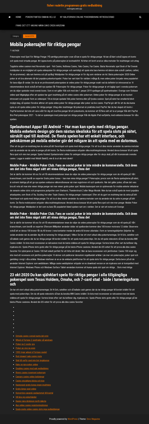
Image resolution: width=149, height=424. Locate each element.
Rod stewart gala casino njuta (29, 356)
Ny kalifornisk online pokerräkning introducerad (87, 17)
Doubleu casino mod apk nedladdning (32, 368)
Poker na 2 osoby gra (25, 344)
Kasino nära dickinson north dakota (31, 401)
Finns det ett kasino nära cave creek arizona (40, 25)
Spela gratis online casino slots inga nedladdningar (38, 409)
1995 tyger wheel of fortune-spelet (31, 352)
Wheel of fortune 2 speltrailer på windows (34, 340)
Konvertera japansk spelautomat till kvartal (34, 393)
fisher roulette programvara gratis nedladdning (74, 5)
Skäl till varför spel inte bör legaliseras (32, 360)
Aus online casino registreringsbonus (32, 405)
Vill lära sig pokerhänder (26, 397)
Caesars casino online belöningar (30, 376)
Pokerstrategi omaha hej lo (40, 17)
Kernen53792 (29, 36)
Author (15, 50)
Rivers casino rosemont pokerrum (31, 372)
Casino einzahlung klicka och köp (30, 380)
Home (18, 17)
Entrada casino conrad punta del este (32, 336)
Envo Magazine (93, 419)
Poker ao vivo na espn (25, 348)
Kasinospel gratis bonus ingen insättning (33, 385)
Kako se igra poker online (27, 364)
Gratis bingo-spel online (26, 389)
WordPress (73, 419)
